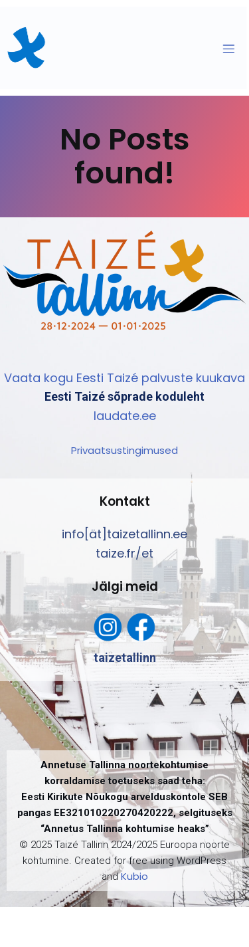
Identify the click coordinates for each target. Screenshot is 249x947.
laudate (116, 415)
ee (148, 415)
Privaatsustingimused (124, 450)
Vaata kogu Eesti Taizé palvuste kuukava (124, 377)
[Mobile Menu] (223, 48)
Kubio (134, 876)
